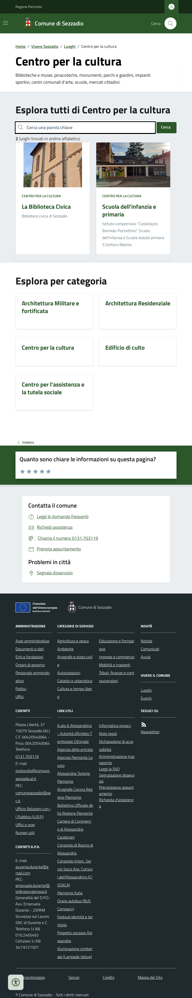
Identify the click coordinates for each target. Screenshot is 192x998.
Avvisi (145, 657)
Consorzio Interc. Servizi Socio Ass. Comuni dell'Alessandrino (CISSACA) (75, 873)
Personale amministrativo (33, 677)
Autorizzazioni (68, 673)
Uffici (20, 697)
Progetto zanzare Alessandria (74, 937)
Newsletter (150, 732)
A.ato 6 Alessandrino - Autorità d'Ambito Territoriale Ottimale (74, 733)
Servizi (73, 977)
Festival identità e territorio (75, 921)
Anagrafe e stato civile (74, 661)
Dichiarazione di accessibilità (116, 745)
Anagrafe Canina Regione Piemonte (74, 793)
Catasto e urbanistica (74, 681)
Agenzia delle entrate (75, 749)
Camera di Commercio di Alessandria (74, 825)
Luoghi (70, 46)
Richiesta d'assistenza (116, 803)
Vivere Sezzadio (44, 46)
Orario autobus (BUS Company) (74, 905)
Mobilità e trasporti (114, 665)
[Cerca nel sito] (168, 23)
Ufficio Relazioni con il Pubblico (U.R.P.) (33, 813)
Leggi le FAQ (109, 769)
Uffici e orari (25, 825)
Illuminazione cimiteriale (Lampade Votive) (74, 953)
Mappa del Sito (150, 977)
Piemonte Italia (69, 893)
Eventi (146, 698)
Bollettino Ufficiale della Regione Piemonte (75, 809)
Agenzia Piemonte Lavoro (74, 761)
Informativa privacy (115, 726)
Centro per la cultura (41, 196)
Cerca (165, 127)
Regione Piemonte (29, 6)
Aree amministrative (32, 641)
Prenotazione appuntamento (116, 790)
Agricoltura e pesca (73, 641)
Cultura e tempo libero (74, 693)
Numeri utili (25, 833)
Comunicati (150, 649)
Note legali (108, 733)
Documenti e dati (30, 649)
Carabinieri (65, 837)
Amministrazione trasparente (116, 759)
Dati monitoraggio (30, 977)
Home (21, 46)
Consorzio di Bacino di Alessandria (75, 849)
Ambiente (65, 649)
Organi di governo (30, 665)
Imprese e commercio (116, 657)
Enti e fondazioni (29, 657)
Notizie (146, 641)
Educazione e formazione (116, 645)
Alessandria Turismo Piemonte (73, 777)
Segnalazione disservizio (116, 778)
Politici (21, 689)
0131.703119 (27, 756)
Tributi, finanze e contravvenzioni (116, 677)
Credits (108, 977)
